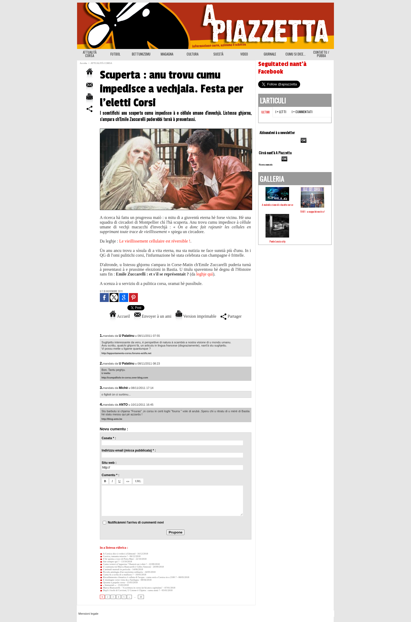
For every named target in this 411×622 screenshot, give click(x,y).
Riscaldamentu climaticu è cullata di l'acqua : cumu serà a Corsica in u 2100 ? (138, 577)
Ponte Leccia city (277, 241)
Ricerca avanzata (265, 164)
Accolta (83, 63)
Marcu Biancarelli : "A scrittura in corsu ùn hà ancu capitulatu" (131, 587)
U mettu (105, 373)
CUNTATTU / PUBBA (321, 53)
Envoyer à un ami (152, 316)
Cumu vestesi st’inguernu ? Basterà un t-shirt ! (123, 564)
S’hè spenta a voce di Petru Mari (117, 559)
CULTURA (192, 54)
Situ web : (109, 463)
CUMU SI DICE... (295, 54)
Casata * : (109, 438)
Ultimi (265, 112)
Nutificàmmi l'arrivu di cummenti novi (136, 522)
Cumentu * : (110, 475)
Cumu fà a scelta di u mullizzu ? (116, 574)
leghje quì (204, 274)
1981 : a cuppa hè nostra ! (312, 211)
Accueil (120, 316)
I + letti (280, 111)
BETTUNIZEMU (141, 54)
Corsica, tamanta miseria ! (114, 556)
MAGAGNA (167, 54)
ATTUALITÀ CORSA (89, 53)
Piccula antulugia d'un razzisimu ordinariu (121, 572)
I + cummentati (302, 111)
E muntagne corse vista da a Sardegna (119, 580)
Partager (230, 316)
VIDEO (244, 54)
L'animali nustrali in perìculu (115, 569)
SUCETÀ (218, 54)
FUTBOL (115, 54)
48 (141, 597)
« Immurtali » (108, 585)
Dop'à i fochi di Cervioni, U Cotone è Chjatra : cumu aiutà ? (130, 590)
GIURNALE (270, 54)
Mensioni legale (88, 613)
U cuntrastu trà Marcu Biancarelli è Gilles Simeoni (125, 566)
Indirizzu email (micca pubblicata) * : (129, 450)
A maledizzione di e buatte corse (277, 205)
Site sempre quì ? (110, 561)
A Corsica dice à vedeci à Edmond (118, 553)
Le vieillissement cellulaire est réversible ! (154, 241)
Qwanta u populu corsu (112, 582)
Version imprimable (196, 316)
